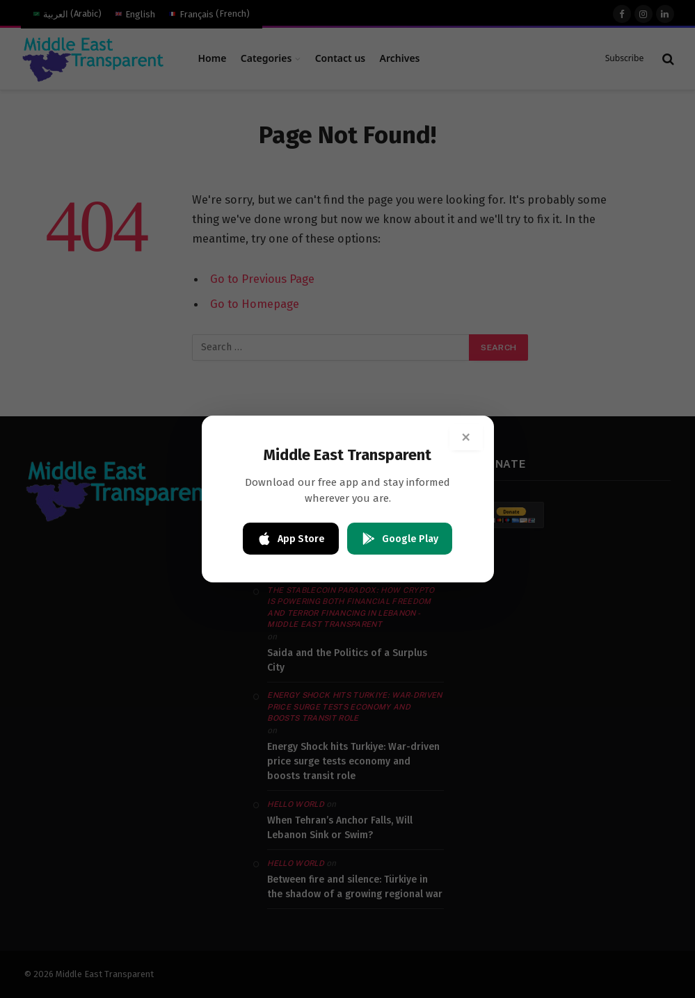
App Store (291, 538)
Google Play (399, 538)
